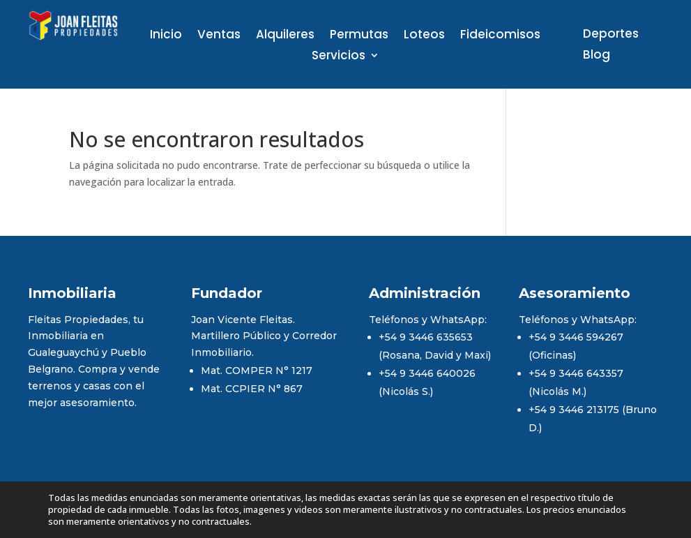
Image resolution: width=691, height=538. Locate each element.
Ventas (219, 36)
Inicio (166, 36)
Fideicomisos (500, 36)
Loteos (424, 36)
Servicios (338, 56)
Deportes (611, 35)
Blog (596, 56)
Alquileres (285, 36)
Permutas (359, 36)
